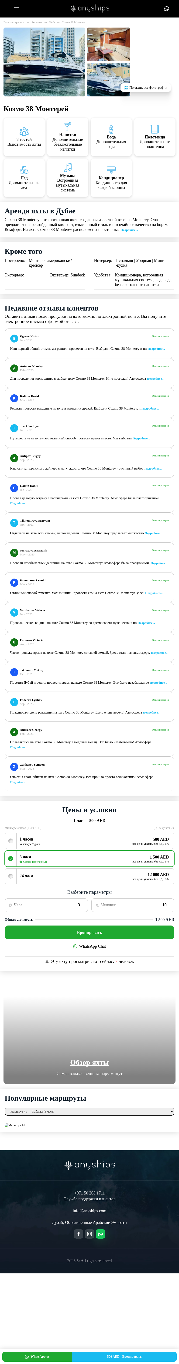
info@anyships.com (89, 1211)
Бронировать (89, 932)
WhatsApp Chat (89, 946)
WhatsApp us (37, 1357)
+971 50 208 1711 (89, 1193)
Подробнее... (129, 230)
